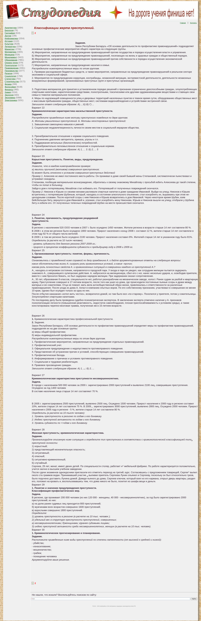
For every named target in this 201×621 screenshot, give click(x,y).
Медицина (9, 55)
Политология (11, 65)
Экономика (10, 98)
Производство (11, 71)
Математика (10, 52)
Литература (10, 46)
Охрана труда (11, 63)
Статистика (10, 79)
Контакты (193, 23)
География (10, 33)
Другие (8, 36)
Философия (10, 87)
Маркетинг (10, 49)
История (9, 41)
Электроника (11, 100)
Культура (9, 44)
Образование (11, 60)
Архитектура (11, 28)
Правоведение (12, 68)
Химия (8, 92)
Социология (10, 76)
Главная (183, 23)
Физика (8, 84)
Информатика (11, 38)
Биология (9, 30)
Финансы (9, 90)
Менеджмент (11, 57)
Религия (8, 73)
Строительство (12, 81)
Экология (9, 95)
